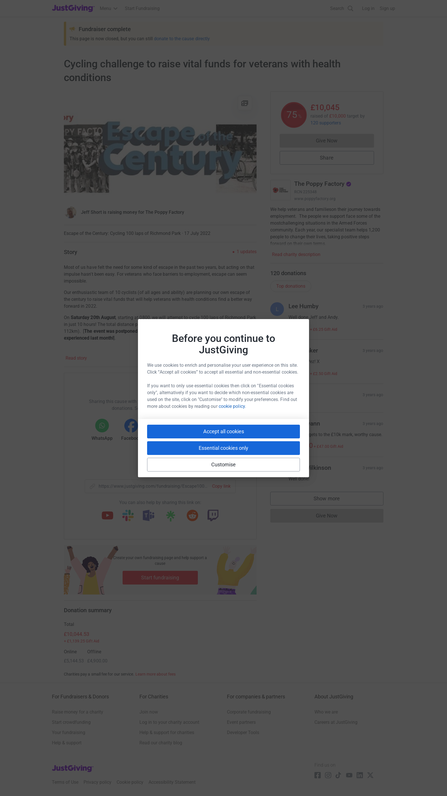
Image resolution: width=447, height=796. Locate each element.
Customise (223, 464)
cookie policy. (232, 406)
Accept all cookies (223, 431)
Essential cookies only (223, 448)
